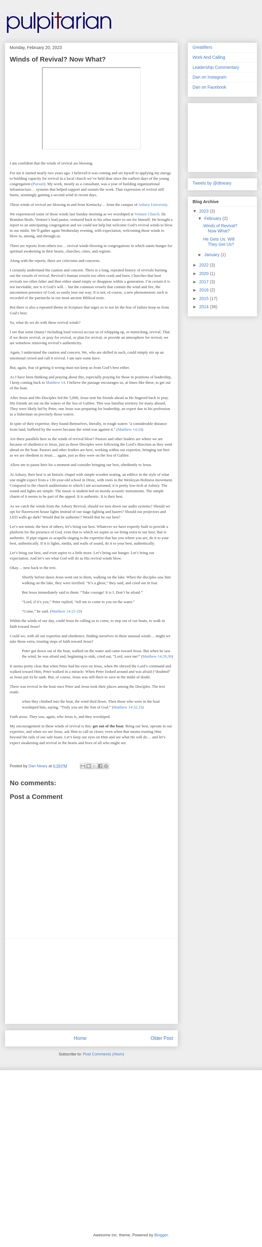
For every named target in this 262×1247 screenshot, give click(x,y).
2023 (204, 211)
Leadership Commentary (216, 67)
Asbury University (153, 204)
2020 (204, 273)
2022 (204, 265)
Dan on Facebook (209, 87)
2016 (204, 290)
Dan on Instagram (209, 77)
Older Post (161, 1038)
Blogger (161, 1235)
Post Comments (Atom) (103, 1054)
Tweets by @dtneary (212, 183)
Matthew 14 (55, 382)
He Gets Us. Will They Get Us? (219, 242)
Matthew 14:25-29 (65, 611)
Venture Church (146, 214)
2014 (204, 306)
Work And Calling (209, 57)
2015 (204, 298)
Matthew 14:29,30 (157, 656)
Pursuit (38, 184)
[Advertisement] (91, 981)
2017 (204, 281)
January (212, 254)
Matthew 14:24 (130, 429)
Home (80, 1038)
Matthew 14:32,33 (127, 707)
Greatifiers (202, 47)
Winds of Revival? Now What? (220, 228)
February (213, 218)
